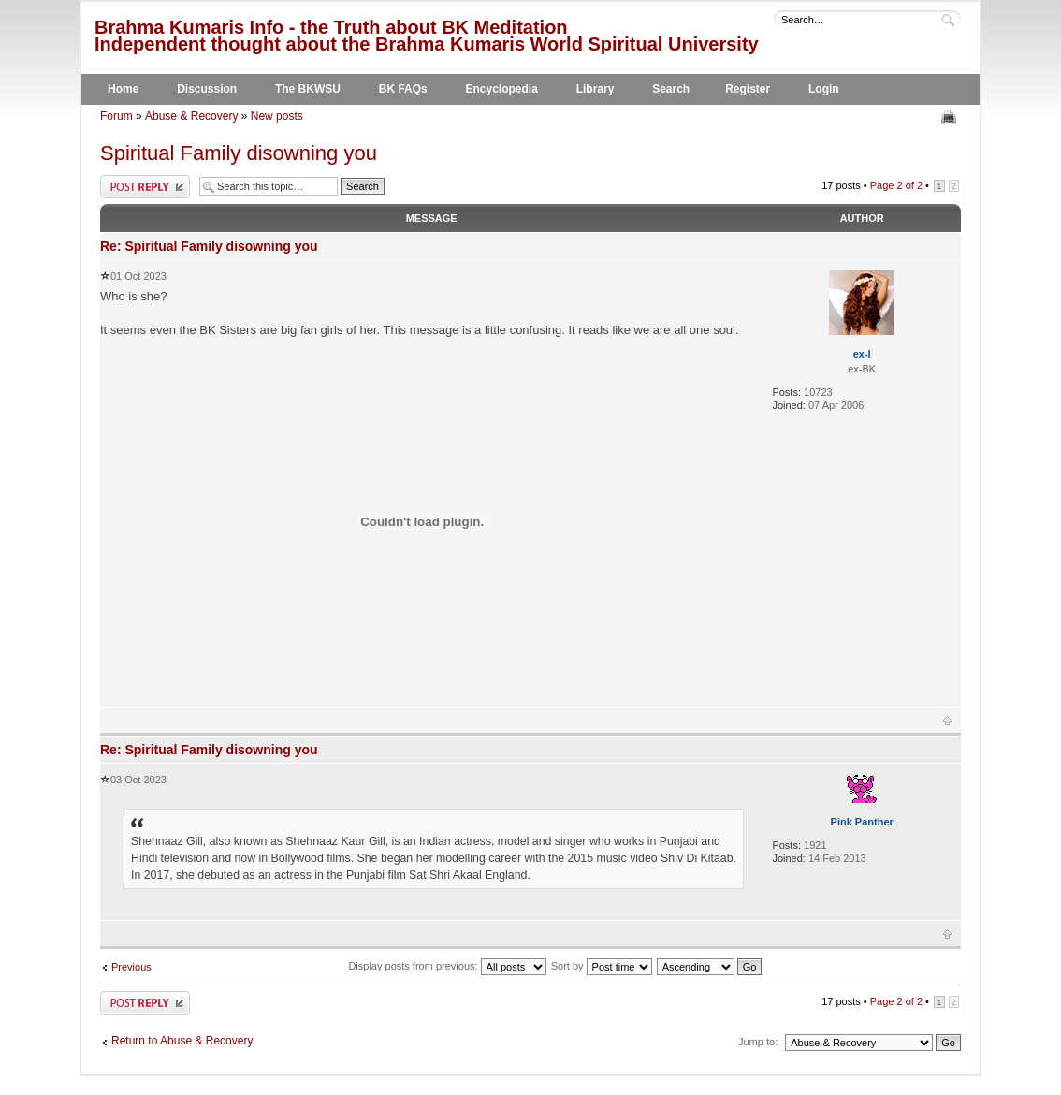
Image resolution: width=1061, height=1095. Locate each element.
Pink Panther (862, 821)
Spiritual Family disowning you (238, 153)
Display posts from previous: (446, 965)
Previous (131, 966)
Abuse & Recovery (191, 116)
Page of (896, 185)
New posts (277, 116)
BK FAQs (403, 88)
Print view (951, 117)
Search (671, 88)
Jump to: (758, 1041)
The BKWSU (308, 88)
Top (947, 720)
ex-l (862, 353)
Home (123, 88)
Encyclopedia (502, 88)
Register (747, 88)
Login (823, 88)
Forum (116, 116)
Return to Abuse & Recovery (182, 1040)
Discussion (207, 88)
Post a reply (145, 186)
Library (595, 88)
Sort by (601, 965)
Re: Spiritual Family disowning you (209, 246)
